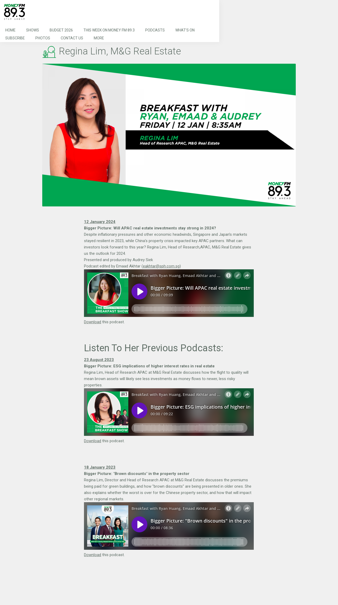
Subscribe (15, 38)
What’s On (185, 30)
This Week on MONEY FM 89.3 (109, 30)
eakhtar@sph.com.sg (161, 266)
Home (10, 30)
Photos (42, 38)
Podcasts (155, 30)
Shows (32, 30)
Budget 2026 (61, 30)
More (99, 38)
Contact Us (72, 38)
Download (92, 322)
